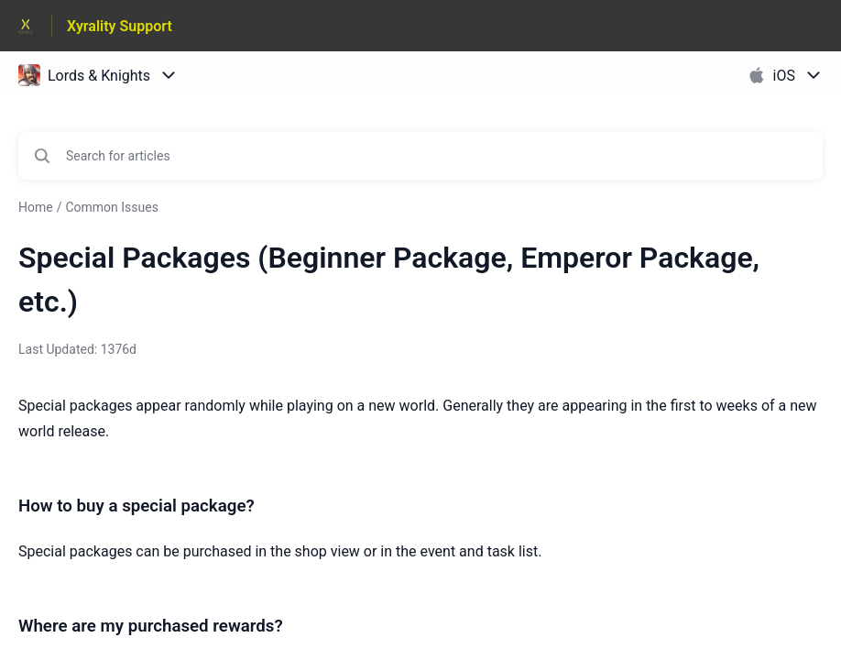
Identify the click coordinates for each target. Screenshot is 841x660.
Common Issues (111, 207)
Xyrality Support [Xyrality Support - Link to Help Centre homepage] (119, 26)
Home (35, 207)
